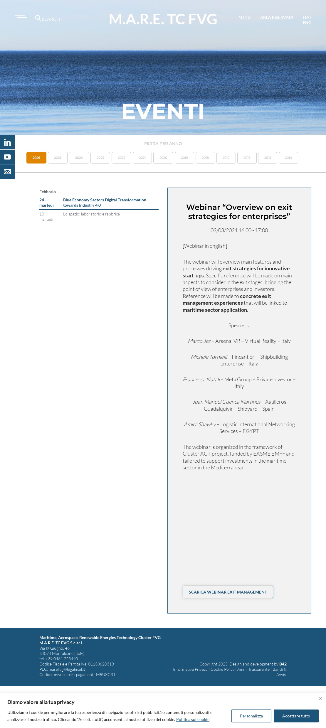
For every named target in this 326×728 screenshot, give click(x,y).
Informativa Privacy (190, 669)
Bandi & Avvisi (280, 672)
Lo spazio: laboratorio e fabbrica (91, 213)
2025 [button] (57, 158)
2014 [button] (288, 158)
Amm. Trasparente (253, 669)
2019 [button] (184, 158)
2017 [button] (226, 158)
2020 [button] (163, 158)
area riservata (276, 17)
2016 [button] (247, 158)
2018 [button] (205, 158)
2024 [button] (79, 158)
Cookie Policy (222, 669)
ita (306, 17)
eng (307, 22)
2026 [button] (36, 158)
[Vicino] (320, 698)
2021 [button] (142, 158)
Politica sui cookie (192, 719)
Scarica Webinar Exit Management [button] (228, 591)
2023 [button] (100, 158)
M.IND (244, 17)
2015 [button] (267, 158)
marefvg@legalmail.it (67, 669)
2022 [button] (121, 158)
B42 (283, 663)
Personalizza (251, 715)
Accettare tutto (296, 715)
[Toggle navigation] (20, 18)
